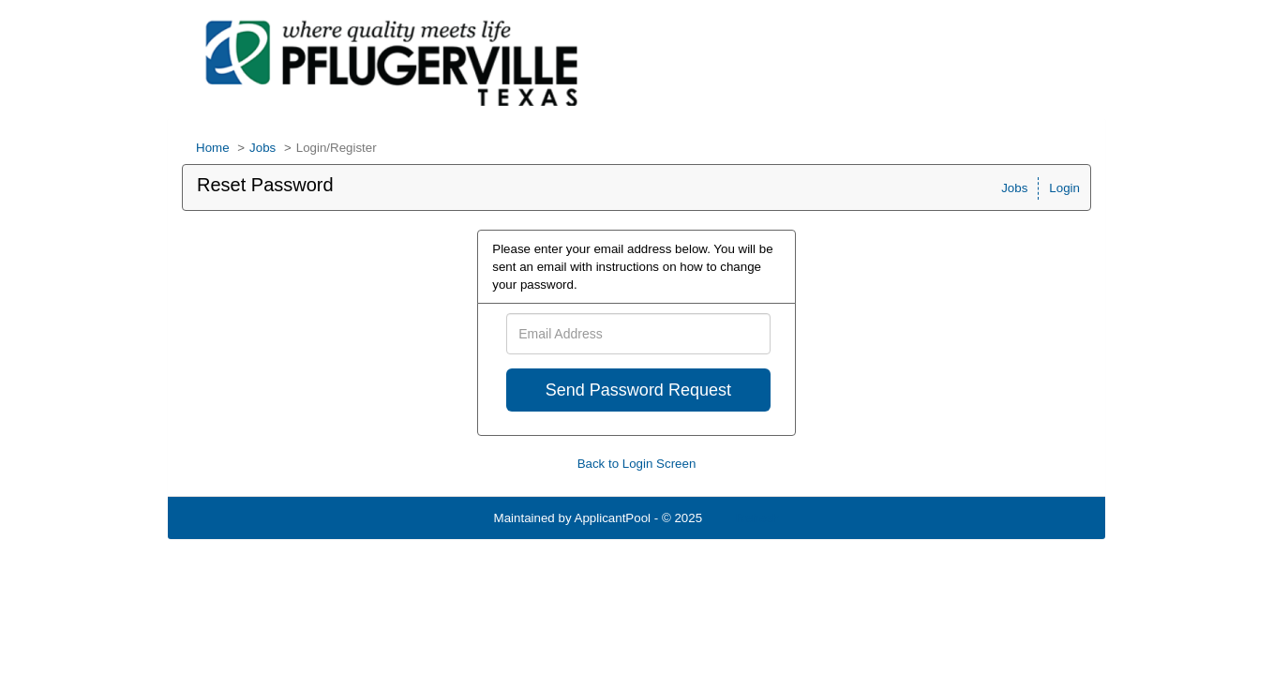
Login (1064, 188)
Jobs (262, 148)
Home (213, 148)
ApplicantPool (613, 518)
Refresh (758, 518)
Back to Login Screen (636, 464)
